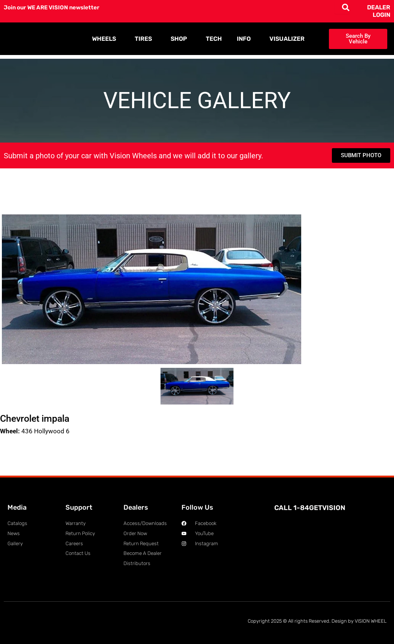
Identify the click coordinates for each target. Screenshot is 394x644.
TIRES (145, 39)
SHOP (181, 39)
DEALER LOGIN (378, 11)
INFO (245, 39)
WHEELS (106, 39)
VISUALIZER (287, 38)
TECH (214, 38)
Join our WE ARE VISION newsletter (55, 7)
